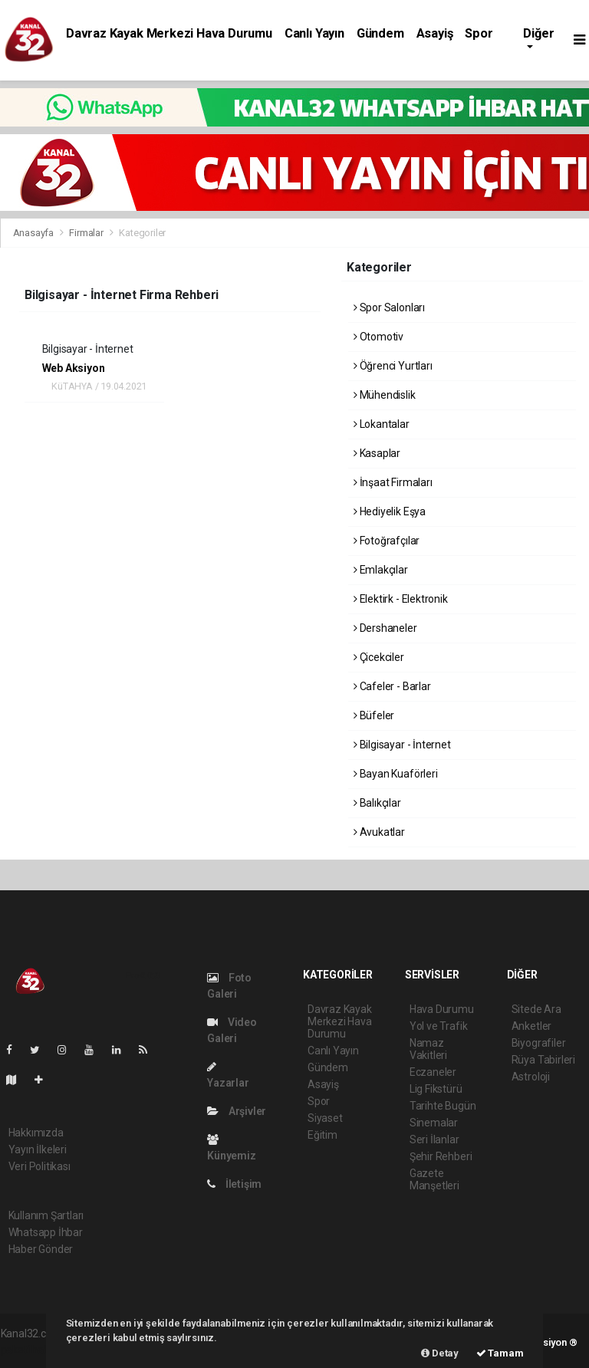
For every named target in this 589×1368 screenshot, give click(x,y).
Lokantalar (382, 424)
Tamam (500, 1353)
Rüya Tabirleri (543, 1060)
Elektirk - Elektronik (401, 599)
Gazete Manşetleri (434, 1179)
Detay (440, 1353)
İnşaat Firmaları (393, 482)
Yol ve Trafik (439, 1026)
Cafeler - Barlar (392, 686)
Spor (478, 33)
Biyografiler (539, 1043)
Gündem (380, 33)
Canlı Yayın (314, 33)
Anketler (531, 1026)
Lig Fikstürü (436, 1089)
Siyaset (325, 1118)
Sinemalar (434, 1122)
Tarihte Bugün (443, 1106)
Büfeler (374, 715)
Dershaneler (385, 628)
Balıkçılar (377, 803)
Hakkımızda (36, 1132)
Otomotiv (378, 336)
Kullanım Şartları (46, 1215)
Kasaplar (377, 453)
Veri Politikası (39, 1166)
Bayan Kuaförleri (396, 774)
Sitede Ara (536, 1009)
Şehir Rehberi (441, 1156)
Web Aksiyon (73, 368)
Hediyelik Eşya (390, 511)
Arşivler (236, 1111)
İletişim (234, 1184)
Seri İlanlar (434, 1139)
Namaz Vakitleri (428, 1049)
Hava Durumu (442, 1009)
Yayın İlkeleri (37, 1149)
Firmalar (86, 232)
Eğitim (322, 1135)
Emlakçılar (381, 570)
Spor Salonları (389, 307)
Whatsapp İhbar (45, 1232)
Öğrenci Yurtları (393, 366)
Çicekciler (379, 657)
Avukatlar (379, 832)
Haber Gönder (41, 1249)
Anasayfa (34, 232)
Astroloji (531, 1076)
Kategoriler (142, 232)
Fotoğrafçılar (387, 540)
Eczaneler (433, 1072)
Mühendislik (385, 395)
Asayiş (434, 33)
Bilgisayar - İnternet (402, 744)
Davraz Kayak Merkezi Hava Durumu (169, 33)
